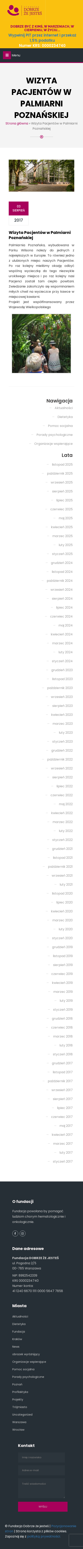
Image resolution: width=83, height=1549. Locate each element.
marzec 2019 (63, 991)
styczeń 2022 (62, 840)
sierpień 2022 (62, 777)
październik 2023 (60, 688)
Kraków (17, 1339)
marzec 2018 (63, 1036)
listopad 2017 (63, 1072)
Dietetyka (65, 417)
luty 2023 (66, 732)
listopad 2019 (63, 956)
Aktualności (64, 408)
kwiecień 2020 (62, 911)
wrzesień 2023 (62, 697)
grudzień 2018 (62, 1018)
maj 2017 (66, 1125)
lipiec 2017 (65, 1108)
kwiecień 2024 (62, 634)
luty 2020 (66, 929)
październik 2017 (60, 1081)
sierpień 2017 (63, 1099)
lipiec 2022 (64, 786)
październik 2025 (60, 473)
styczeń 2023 (62, 741)
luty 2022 (66, 831)
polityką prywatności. (44, 1536)
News (15, 1347)
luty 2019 (66, 1000)
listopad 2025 (62, 464)
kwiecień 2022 (62, 813)
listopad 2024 (62, 571)
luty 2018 (66, 1045)
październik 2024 (60, 580)
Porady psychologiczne (54, 434)
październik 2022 (60, 759)
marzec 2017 (63, 1143)
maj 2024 (65, 625)
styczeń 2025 (62, 554)
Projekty (17, 1399)
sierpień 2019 (63, 965)
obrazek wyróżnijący (26, 1354)
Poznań (17, 1384)
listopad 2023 (62, 679)
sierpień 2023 (62, 706)
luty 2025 (66, 545)
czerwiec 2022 (62, 795)
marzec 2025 (62, 536)
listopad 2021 (63, 857)
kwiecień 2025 (62, 527)
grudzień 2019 (62, 947)
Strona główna (17, 123)
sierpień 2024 (62, 598)
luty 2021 (66, 884)
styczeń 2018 (63, 1054)
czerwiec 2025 (61, 509)
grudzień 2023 (62, 670)
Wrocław (18, 1430)
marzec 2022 (62, 822)
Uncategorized (22, 1415)
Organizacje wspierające (53, 443)
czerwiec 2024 (61, 616)
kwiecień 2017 (62, 1134)
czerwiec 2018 (62, 1027)
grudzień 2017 (62, 1063)
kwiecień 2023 (62, 714)
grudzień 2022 (62, 750)
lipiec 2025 (64, 500)
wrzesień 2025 (62, 482)
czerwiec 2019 (62, 974)
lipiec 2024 (64, 607)
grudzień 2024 (62, 563)
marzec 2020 (62, 920)
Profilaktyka (20, 1392)
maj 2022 (66, 804)
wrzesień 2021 (62, 875)
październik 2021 (60, 866)
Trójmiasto (19, 1407)
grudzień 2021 (62, 848)
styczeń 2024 (62, 661)
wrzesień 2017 (62, 1090)
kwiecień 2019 (62, 983)
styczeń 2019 (63, 1009)
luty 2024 (65, 652)
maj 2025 (66, 518)
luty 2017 (66, 1152)
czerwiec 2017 (62, 1117)
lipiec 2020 (64, 902)
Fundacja (18, 1332)
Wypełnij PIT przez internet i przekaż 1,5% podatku (42, 38)
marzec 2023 (62, 723)
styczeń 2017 (63, 1161)
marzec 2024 (62, 643)
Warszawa (19, 1422)
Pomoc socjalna (60, 426)
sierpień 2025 (62, 491)
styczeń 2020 (62, 938)
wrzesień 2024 (62, 589)
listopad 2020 (62, 893)
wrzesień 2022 (62, 768)
